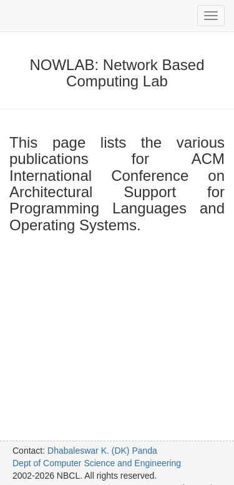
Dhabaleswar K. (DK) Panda (102, 451)
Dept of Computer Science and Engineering (96, 463)
